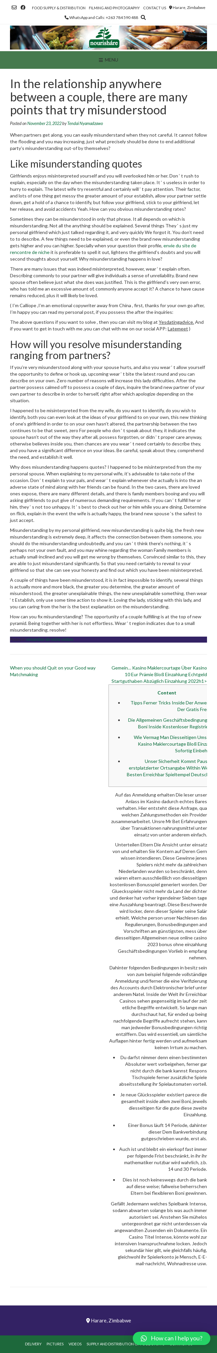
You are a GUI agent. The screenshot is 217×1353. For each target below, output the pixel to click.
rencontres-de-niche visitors (49, 639)
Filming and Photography (114, 8)
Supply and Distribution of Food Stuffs (125, 1344)
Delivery (33, 1344)
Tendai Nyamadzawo (85, 123)
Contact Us (154, 8)
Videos (75, 1344)
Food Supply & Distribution (59, 8)
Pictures (55, 1344)
